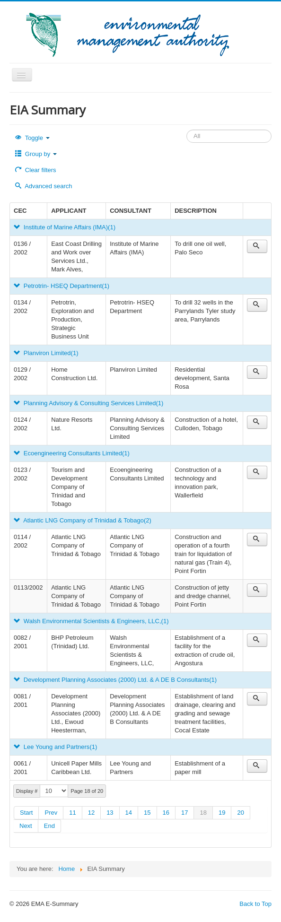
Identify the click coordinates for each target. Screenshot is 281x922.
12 (91, 812)
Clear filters (35, 170)
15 (147, 812)
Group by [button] (36, 153)
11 (72, 812)
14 (128, 812)
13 (109, 812)
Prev (50, 812)
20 (240, 812)
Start (26, 812)
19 (222, 812)
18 (203, 812)
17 (184, 812)
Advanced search (43, 186)
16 (166, 812)
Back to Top (255, 903)
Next (25, 825)
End (49, 825)
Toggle (32, 137)
